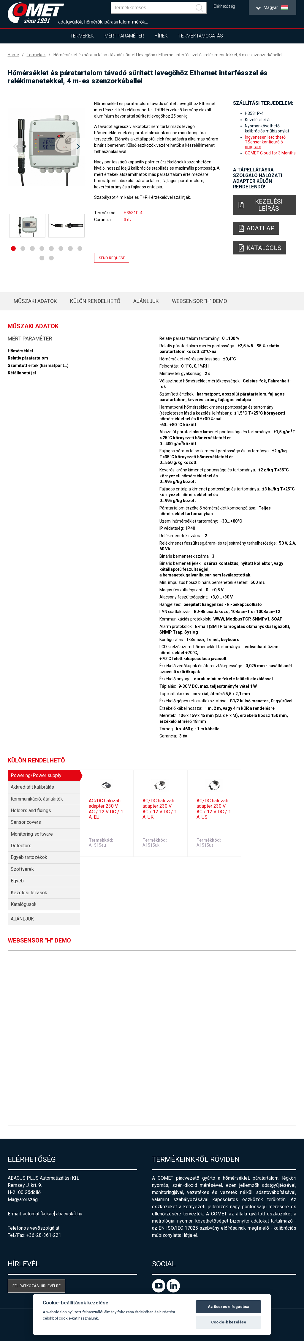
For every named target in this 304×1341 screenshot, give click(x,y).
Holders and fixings (31, 810)
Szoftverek (22, 869)
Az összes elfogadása (228, 1306)
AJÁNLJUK (146, 301)
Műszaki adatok (35, 301)
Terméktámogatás (200, 36)
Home (13, 54)
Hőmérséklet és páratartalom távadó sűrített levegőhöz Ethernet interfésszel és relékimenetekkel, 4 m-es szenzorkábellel (167, 54)
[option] (47, 147)
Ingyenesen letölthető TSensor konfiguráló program (265, 142)
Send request (112, 258)
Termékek (82, 36)
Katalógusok (24, 904)
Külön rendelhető (95, 301)
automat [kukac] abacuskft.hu (52, 1214)
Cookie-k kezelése (228, 1322)
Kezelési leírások (29, 892)
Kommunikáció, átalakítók (37, 799)
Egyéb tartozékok (29, 857)
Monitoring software (32, 834)
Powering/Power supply (36, 775)
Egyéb (17, 881)
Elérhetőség (224, 6)
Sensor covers (26, 822)
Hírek (161, 36)
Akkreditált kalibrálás (32, 787)
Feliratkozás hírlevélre (36, 1286)
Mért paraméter (124, 36)
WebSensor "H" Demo (199, 301)
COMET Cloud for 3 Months (270, 153)
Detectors (21, 845)
